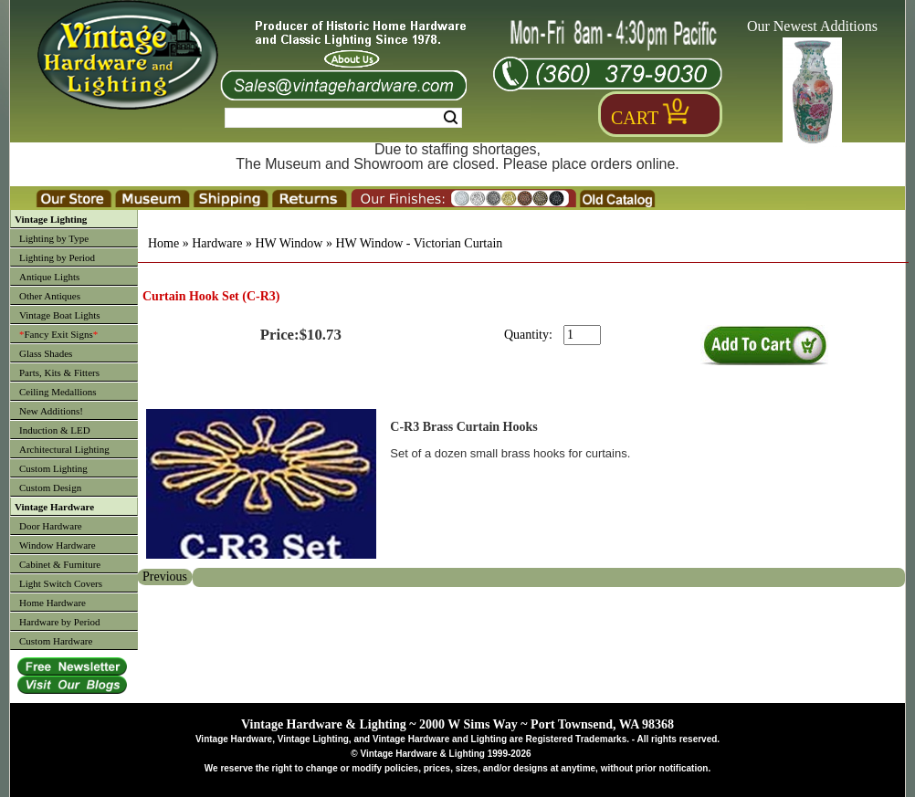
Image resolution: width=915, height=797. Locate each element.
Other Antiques (49, 295)
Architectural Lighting (64, 449)
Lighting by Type (54, 238)
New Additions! (51, 410)
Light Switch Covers (60, 583)
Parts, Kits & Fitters (59, 372)
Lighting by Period (57, 257)
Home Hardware (52, 602)
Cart (634, 118)
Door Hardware (50, 525)
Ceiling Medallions (58, 391)
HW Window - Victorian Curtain (418, 243)
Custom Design (50, 487)
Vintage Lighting (51, 219)
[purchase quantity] (582, 335)
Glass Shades (45, 353)
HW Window (288, 243)
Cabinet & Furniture (59, 564)
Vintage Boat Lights (59, 314)
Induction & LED (54, 430)
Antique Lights (49, 276)
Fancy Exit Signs (58, 334)
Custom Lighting (53, 468)
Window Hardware (57, 545)
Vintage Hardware (54, 506)
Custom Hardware (55, 640)
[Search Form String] (343, 118)
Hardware (217, 243)
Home (163, 243)
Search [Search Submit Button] (450, 118)
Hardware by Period (59, 621)
